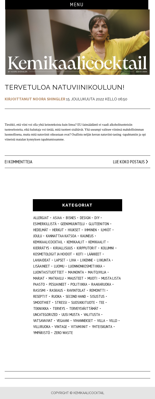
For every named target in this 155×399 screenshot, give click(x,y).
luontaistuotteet (48, 272)
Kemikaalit (75, 241)
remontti (97, 290)
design (85, 217)
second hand (76, 296)
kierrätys (41, 247)
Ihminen (90, 229)
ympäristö (41, 332)
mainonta (76, 272)
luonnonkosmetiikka (85, 266)
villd (113, 320)
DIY (96, 217)
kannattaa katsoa (61, 235)
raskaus (56, 290)
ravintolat (76, 290)
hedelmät (40, 229)
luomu (59, 266)
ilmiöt (106, 229)
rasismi (39, 290)
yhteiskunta (102, 326)
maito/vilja (97, 272)
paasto (39, 284)
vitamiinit (79, 326)
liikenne (86, 260)
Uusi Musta (71, 314)
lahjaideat (41, 260)
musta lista (111, 278)
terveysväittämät (83, 308)
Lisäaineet (41, 266)
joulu (37, 235)
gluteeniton (99, 223)
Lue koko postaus (129, 161)
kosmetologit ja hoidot (52, 254)
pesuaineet (58, 284)
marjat (39, 278)
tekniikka (41, 308)
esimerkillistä (45, 223)
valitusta (92, 314)
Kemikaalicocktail (48, 241)
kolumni (107, 247)
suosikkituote (83, 302)
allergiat (41, 217)
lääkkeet (94, 254)
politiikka (79, 284)
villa (101, 320)
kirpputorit (87, 247)
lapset (59, 260)
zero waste (63, 332)
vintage (60, 326)
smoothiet (42, 302)
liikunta (104, 260)
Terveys (59, 308)
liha (72, 260)
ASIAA (57, 217)
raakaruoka (101, 284)
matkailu (56, 278)
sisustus (97, 296)
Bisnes (71, 217)
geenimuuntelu (73, 223)
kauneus (87, 235)
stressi (61, 302)
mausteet (76, 278)
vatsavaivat (43, 320)
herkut (58, 229)
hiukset (74, 229)
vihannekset (83, 320)
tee (101, 302)
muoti (92, 278)
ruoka (57, 296)
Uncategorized (45, 314)
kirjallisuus (63, 247)
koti (79, 254)
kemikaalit (97, 241)
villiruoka (41, 326)
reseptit (40, 296)
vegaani (63, 320)
